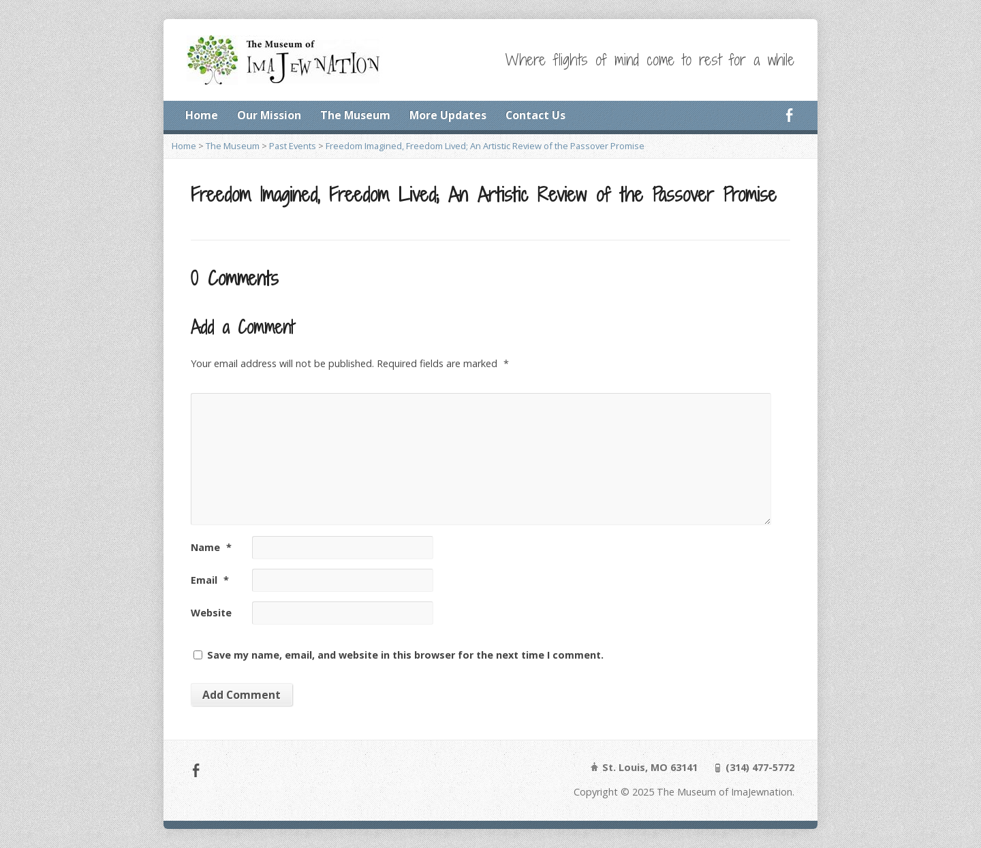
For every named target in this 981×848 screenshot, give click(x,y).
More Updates (447, 115)
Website (211, 612)
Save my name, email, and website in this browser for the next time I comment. (405, 654)
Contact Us (535, 115)
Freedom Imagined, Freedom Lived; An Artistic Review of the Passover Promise (485, 146)
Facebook (789, 115)
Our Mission (269, 115)
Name (211, 547)
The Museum (355, 115)
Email (210, 580)
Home (201, 115)
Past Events (292, 146)
